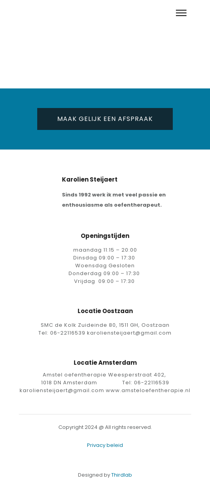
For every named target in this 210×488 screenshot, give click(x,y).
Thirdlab (121, 475)
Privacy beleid (105, 445)
